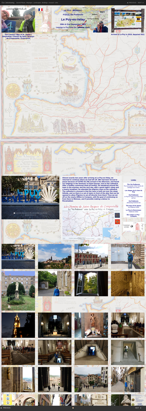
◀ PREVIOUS (131, 2)
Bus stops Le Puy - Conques (133, 215)
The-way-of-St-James (133, 206)
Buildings (45, 2)
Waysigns (29, 2)
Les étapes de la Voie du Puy (133, 191)
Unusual (51, 2)
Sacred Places (20, 2)
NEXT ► (140, 2)
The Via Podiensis (133, 186)
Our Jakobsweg (8, 3)
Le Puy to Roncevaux (133, 210)
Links (56, 2)
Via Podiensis (133, 196)
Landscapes (37, 2)
